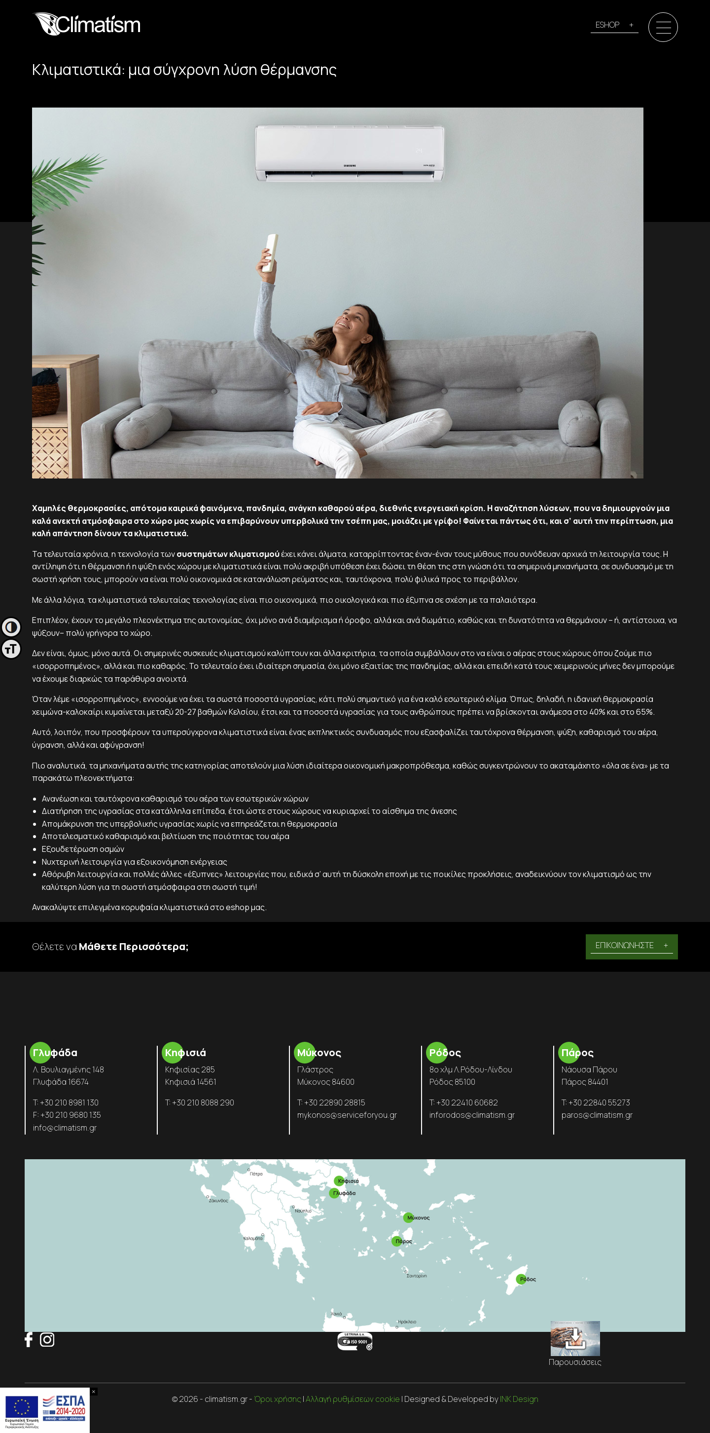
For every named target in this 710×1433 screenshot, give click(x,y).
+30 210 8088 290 (203, 1102)
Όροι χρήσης (277, 1399)
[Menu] (663, 28)
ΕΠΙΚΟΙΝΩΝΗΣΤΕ (625, 945)
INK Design (519, 1399)
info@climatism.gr (65, 1127)
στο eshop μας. (238, 907)
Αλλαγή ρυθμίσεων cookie (353, 1399)
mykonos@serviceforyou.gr (347, 1114)
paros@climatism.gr (597, 1114)
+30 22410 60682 (467, 1102)
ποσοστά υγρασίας (280, 699)
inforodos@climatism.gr (472, 1114)
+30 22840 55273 (599, 1102)
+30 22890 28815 (334, 1102)
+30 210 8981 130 (69, 1102)
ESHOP (607, 24)
